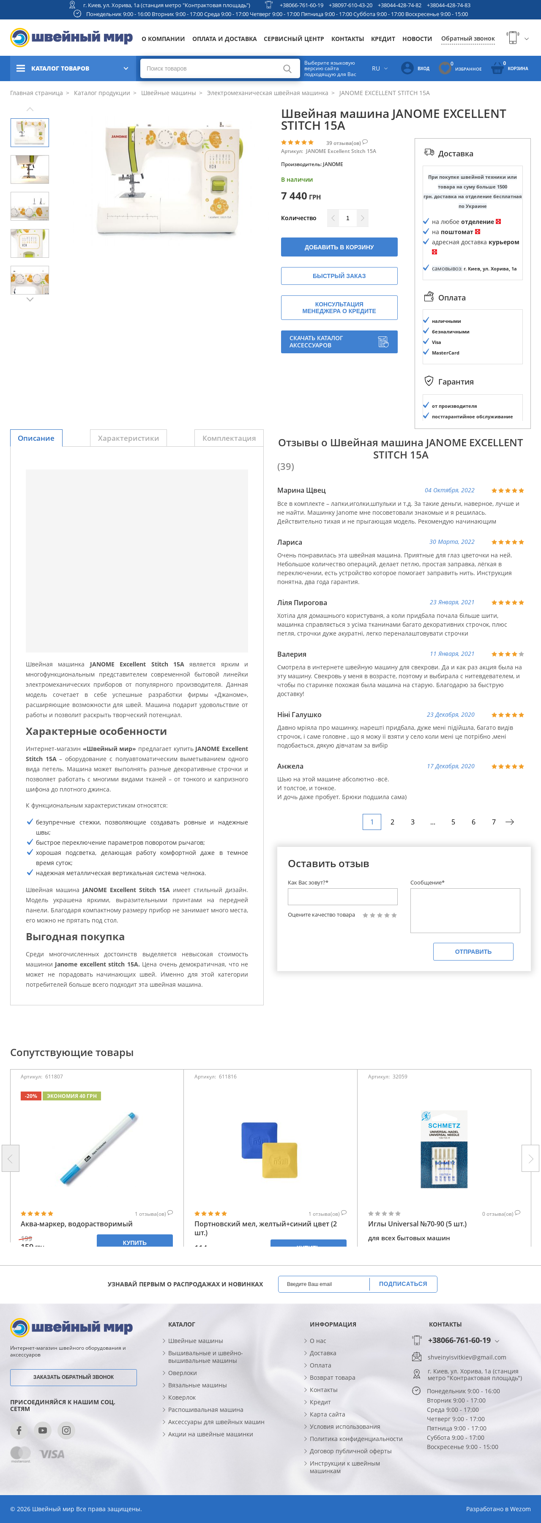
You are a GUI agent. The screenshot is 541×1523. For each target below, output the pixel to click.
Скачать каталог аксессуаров (339, 341)
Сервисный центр (294, 39)
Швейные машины (167, 93)
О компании (163, 39)
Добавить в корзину (339, 247)
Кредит (383, 39)
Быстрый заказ (339, 276)
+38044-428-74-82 (399, 5)
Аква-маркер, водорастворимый (77, 1224)
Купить (135, 1242)
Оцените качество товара (321, 915)
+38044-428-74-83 (448, 5)
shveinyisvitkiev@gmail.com (467, 1357)
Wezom (520, 1509)
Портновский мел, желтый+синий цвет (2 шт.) (265, 1228)
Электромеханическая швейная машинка (266, 93)
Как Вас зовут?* (308, 882)
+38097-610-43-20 (350, 5)
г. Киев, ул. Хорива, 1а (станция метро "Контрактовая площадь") (166, 5)
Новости (417, 39)
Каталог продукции (101, 93)
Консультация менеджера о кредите (339, 307)
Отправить (473, 951)
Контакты (347, 39)
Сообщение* (427, 882)
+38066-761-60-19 (301, 5)
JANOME (333, 164)
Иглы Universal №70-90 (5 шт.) (417, 1224)
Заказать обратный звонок (73, 1377)
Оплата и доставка (224, 39)
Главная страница (36, 93)
